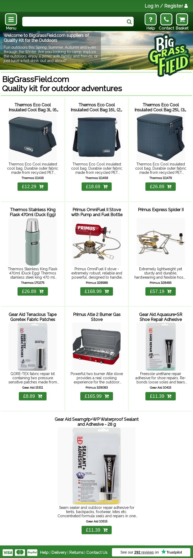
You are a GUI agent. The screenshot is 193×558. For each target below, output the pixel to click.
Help (44, 550)
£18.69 (96, 186)
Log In (166, 6)
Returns (76, 550)
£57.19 (160, 290)
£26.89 (160, 186)
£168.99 (96, 290)
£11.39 (160, 395)
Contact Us (96, 550)
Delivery (59, 550)
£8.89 (32, 395)
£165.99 (96, 395)
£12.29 (32, 186)
